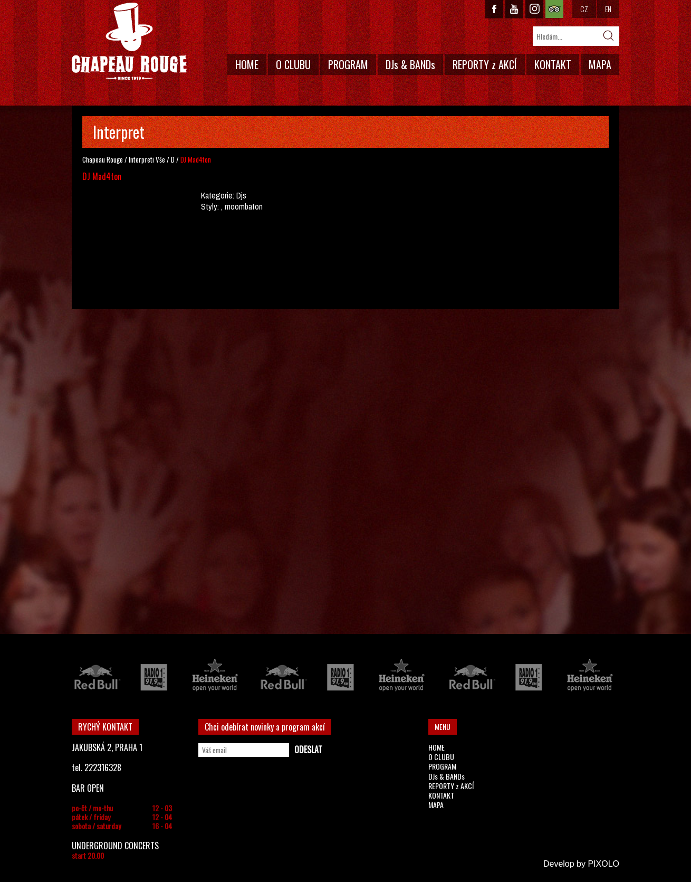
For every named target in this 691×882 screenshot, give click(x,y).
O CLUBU (293, 64)
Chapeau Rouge (102, 159)
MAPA (600, 64)
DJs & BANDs (410, 64)
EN (608, 8)
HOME (246, 64)
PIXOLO (603, 863)
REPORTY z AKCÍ (485, 64)
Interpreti (141, 159)
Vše (160, 159)
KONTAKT (552, 64)
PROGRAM (348, 64)
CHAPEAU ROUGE (129, 41)
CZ (584, 8)
